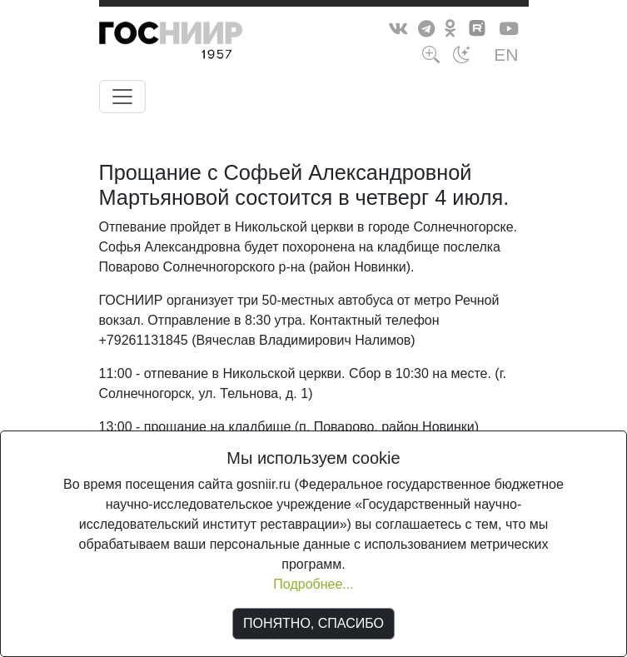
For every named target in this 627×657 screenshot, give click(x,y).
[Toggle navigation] (122, 96)
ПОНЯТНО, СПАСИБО (313, 623)
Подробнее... (313, 584)
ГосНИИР (201, 43)
